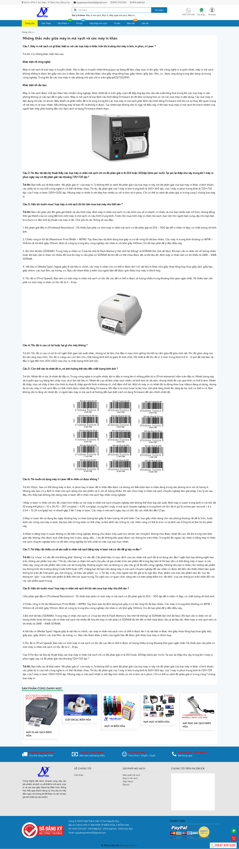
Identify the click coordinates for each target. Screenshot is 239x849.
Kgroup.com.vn (128, 845)
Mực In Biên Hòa (114, 726)
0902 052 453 (125, 828)
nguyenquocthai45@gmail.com (90, 2)
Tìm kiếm (159, 10)
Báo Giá (132, 22)
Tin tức (81, 22)
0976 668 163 (137, 2)
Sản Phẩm (65, 22)
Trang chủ (29, 23)
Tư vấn (117, 23)
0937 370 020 (118, 2)
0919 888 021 (95, 828)
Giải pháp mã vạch (98, 23)
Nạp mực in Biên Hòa (156, 722)
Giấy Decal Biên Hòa (78, 719)
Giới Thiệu (46, 23)
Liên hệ (145, 23)
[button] (212, 11)
